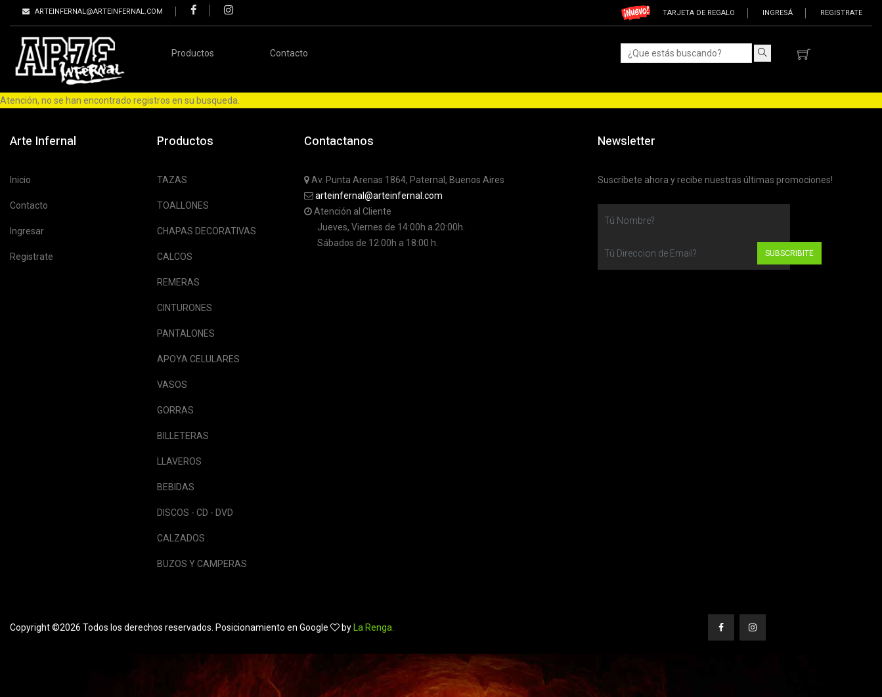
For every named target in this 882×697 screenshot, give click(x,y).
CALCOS (174, 256)
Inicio (20, 180)
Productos (192, 53)
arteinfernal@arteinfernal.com (379, 195)
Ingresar (27, 231)
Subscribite (789, 253)
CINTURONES (184, 308)
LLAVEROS (179, 461)
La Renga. (373, 627)
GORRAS (175, 410)
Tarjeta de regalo (699, 13)
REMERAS (178, 282)
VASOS (172, 384)
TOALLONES (183, 205)
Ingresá (777, 13)
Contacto (289, 53)
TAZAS (172, 180)
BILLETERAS (183, 436)
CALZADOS (181, 538)
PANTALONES (186, 333)
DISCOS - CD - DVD (195, 512)
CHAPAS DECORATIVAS (206, 231)
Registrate (841, 13)
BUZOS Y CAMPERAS (202, 564)
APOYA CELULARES (198, 359)
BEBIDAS (175, 487)
